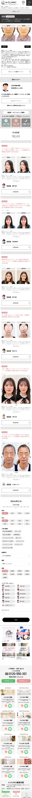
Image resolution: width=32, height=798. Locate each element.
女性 (12, 513)
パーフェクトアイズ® (8, 537)
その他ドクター (16, 484)
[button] (2, 389)
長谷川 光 (14, 351)
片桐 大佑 (14, 416)
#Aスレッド (4, 154)
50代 (12, 524)
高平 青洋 (14, 297)
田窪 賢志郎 (15, 241)
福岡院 (5, 577)
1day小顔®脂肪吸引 (7, 531)
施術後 (27, 46)
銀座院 (12, 571)
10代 (12, 520)
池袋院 (27, 571)
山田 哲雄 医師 (10, 16)
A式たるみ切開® (7, 534)
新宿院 (19, 571)
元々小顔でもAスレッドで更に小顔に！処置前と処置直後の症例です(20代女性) (16, 316)
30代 (27, 520)
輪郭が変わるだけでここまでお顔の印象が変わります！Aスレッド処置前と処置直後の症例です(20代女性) (16, 261)
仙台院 (12, 574)
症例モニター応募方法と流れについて (16, 105)
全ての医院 (5, 571)
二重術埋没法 (16, 534)
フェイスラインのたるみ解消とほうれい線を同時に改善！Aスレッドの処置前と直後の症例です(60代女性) (16, 436)
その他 (27, 513)
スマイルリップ (18, 544)
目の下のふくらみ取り (8, 541)
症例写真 (6, 6)
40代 (5, 524)
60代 (20, 524)
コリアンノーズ (20, 541)
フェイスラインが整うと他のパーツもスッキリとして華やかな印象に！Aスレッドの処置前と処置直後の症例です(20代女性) (16, 150)
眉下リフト (18, 537)
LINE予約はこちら (8, 681)
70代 (27, 524)
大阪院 (27, 574)
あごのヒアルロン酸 (7, 547)
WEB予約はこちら (23, 681)
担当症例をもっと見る (17, 88)
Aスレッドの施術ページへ (19, 71)
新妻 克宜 (14, 186)
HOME (2, 6)
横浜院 (5, 574)
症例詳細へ (21, 192)
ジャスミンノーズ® (7, 544)
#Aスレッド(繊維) (5, 210)
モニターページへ (20, 101)
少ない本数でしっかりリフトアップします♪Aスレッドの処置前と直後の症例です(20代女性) (15, 369)
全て (5, 513)
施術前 (4, 46)
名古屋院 (20, 574)
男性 (20, 513)
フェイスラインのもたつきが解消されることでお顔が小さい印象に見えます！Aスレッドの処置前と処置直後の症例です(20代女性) (16, 205)
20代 (20, 520)
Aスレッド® (18, 531)
